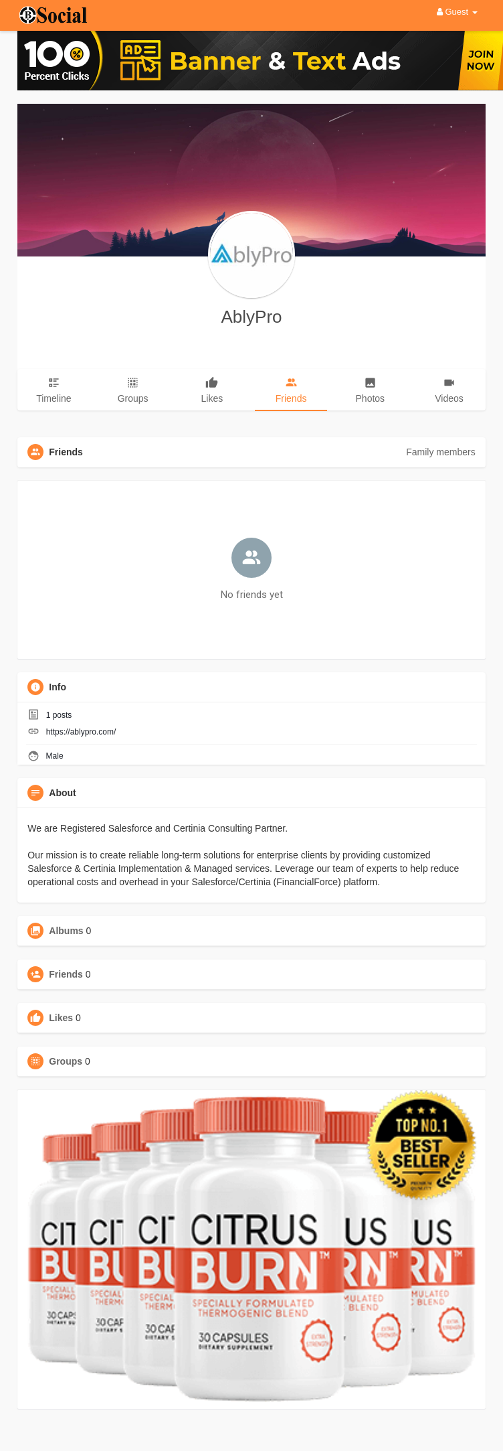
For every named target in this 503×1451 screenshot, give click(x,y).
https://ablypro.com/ (81, 732)
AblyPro (251, 317)
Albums (66, 930)
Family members (440, 452)
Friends (66, 974)
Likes (61, 1017)
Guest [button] (457, 12)
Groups (65, 1061)
